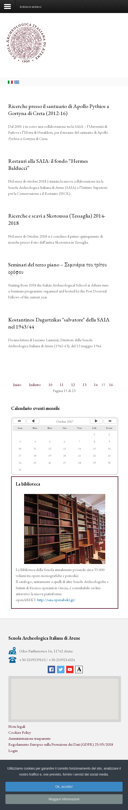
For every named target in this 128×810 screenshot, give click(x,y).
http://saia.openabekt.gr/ (56, 599)
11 (62, 384)
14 (96, 384)
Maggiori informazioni (63, 803)
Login (13, 750)
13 (84, 384)
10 (50, 384)
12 (73, 384)
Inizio (17, 384)
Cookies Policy (19, 732)
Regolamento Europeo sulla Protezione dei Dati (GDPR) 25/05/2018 (60, 744)
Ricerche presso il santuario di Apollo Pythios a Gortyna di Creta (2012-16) (58, 110)
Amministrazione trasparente (29, 738)
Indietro (35, 384)
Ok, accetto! (64, 790)
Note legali (16, 726)
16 (111, 384)
